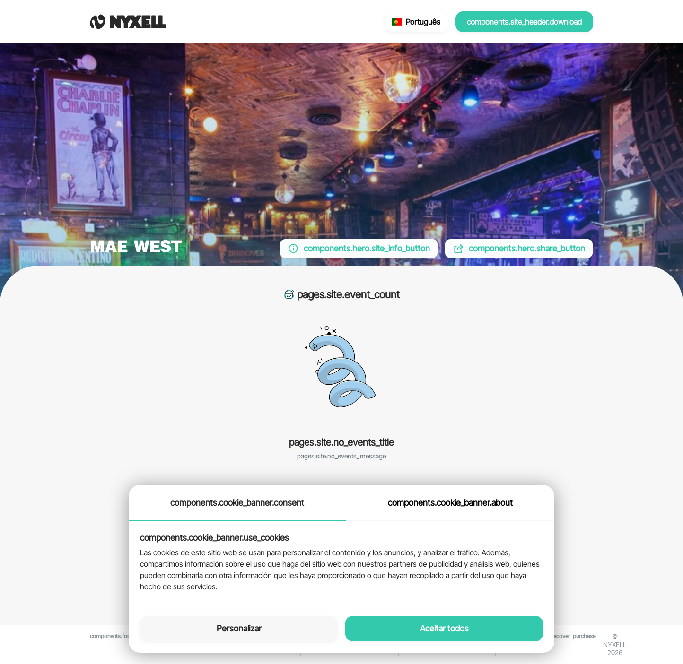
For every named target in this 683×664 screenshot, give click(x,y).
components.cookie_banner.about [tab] (450, 503)
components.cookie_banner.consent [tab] (237, 503)
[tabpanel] (341, 562)
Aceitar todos (444, 628)
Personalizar (239, 628)
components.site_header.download (524, 21)
